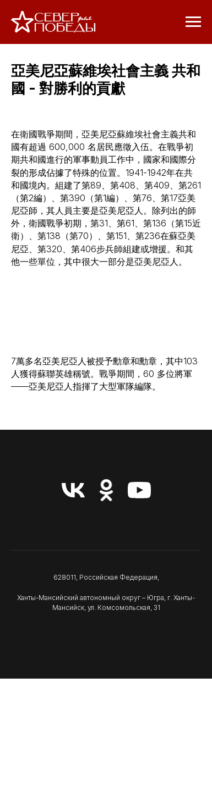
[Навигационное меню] (193, 21)
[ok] (106, 490)
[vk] (73, 490)
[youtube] (139, 490)
